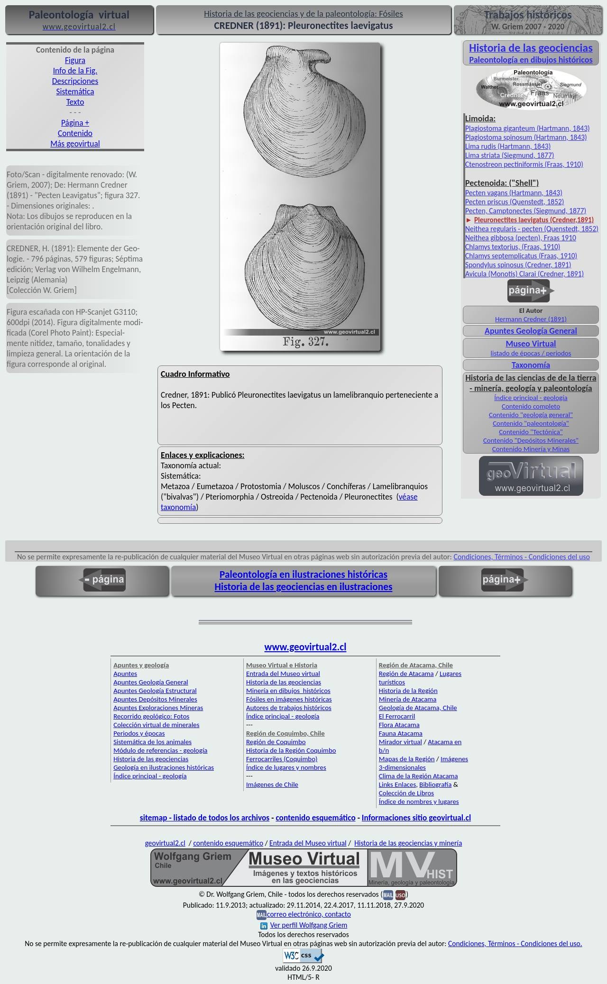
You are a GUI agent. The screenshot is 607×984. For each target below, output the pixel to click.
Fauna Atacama (401, 733)
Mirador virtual (400, 742)
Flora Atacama (399, 724)
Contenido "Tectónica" (531, 432)
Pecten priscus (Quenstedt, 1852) (514, 201)
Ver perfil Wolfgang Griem (304, 924)
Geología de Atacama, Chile (418, 707)
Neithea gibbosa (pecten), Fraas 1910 (520, 237)
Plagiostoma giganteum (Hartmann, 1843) (527, 128)
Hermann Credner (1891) (531, 319)
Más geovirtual (75, 143)
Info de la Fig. (75, 70)
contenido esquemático (315, 817)
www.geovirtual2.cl (306, 647)
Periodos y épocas (139, 733)
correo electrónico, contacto (309, 914)
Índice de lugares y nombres (286, 767)
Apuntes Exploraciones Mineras (158, 707)
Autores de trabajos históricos (288, 707)
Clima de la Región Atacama (418, 776)
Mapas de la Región (407, 759)
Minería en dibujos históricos (288, 690)
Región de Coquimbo (276, 742)
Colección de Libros (406, 793)
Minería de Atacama (407, 699)
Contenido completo (531, 406)
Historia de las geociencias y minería (408, 842)
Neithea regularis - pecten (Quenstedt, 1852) (531, 228)
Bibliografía (435, 784)
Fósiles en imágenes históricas (289, 699)
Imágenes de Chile (272, 784)
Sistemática (75, 91)
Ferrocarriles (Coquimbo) (281, 759)
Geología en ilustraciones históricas (163, 767)
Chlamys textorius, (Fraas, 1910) (512, 246)
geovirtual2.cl (165, 842)
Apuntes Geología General (531, 331)
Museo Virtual (531, 343)
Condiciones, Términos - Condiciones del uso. (515, 943)
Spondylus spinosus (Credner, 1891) (518, 264)
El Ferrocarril (397, 716)
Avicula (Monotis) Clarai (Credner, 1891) (524, 273)
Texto (75, 102)
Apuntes (125, 673)
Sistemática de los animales (152, 742)
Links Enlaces (397, 784)
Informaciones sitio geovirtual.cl (416, 817)
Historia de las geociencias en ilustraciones (304, 587)
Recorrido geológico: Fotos (151, 716)
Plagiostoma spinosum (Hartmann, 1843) (526, 137)
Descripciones (75, 81)
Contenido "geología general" (531, 414)
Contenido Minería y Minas (531, 449)
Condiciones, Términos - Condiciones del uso (522, 556)
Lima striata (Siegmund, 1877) (509, 155)
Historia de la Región (408, 690)
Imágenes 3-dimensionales (423, 763)
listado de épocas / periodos (531, 353)
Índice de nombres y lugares (419, 801)
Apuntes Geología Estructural (155, 690)
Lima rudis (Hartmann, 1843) (508, 146)
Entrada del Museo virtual (283, 673)
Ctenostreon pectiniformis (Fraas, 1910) (524, 164)
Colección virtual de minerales (156, 724)
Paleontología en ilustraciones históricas (303, 574)
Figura (75, 60)
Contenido (75, 133)
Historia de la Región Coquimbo (291, 750)
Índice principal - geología (530, 397)
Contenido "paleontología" (531, 423)
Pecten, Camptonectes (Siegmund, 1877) (525, 210)
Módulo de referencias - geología (160, 750)
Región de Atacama (406, 673)
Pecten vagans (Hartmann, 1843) (513, 192)
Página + (75, 123)
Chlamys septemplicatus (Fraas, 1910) (521, 255)
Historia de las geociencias (150, 759)
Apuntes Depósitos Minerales (155, 699)
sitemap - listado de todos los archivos (204, 817)
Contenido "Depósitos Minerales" (531, 440)
